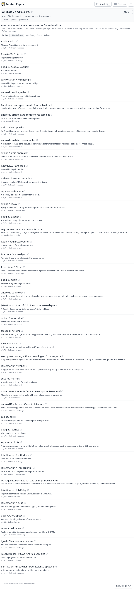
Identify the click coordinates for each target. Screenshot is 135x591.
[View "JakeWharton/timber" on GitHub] (26, 366)
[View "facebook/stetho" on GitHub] (22, 331)
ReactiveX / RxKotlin (12, 54)
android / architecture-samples (18, 140)
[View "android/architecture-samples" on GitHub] (37, 140)
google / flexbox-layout (14, 66)
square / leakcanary (12, 191)
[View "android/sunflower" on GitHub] (24, 292)
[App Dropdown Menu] (131, 4)
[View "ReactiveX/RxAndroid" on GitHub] (27, 166)
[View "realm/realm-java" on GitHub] (23, 528)
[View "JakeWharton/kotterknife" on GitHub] (31, 455)
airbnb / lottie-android (13, 152)
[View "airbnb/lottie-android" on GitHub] (27, 153)
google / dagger (10, 216)
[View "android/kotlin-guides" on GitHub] (28, 92)
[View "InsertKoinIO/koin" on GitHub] (24, 267)
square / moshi (9, 378)
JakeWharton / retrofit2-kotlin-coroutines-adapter (28, 305)
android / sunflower (12, 292)
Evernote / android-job (13, 254)
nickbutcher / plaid (11, 127)
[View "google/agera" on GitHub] (19, 280)
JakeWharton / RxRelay (13, 490)
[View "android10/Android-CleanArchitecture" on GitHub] (46, 404)
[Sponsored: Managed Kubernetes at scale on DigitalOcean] (67, 482)
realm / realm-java (11, 528)
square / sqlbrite (10, 442)
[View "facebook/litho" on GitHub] (20, 343)
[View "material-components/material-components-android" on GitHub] (62, 391)
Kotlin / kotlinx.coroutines (15, 241)
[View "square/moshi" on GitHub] (19, 379)
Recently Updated (43, 35)
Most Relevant (17, 35)
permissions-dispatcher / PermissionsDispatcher (28, 566)
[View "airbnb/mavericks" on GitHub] (23, 318)
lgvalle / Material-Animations (17, 541)
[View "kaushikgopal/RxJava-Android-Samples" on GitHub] (47, 554)
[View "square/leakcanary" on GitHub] (24, 191)
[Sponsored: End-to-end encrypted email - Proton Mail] (67, 106)
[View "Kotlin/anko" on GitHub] (17, 41)
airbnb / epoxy (9, 203)
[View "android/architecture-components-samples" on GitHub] (51, 115)
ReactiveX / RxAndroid (13, 165)
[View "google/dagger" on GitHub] (21, 217)
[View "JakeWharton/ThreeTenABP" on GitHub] (34, 468)
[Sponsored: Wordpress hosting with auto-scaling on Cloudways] (67, 357)
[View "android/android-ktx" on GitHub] (32, 12)
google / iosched (10, 429)
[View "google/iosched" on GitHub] (21, 430)
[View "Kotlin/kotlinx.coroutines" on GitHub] (31, 242)
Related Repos (15, 4)
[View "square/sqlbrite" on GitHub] (21, 442)
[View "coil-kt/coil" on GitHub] (15, 417)
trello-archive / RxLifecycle (15, 178)
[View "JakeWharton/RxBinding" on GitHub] (30, 80)
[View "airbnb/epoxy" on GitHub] (19, 204)
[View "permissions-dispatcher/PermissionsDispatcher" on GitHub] (56, 567)
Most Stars (30, 35)
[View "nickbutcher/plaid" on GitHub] (23, 127)
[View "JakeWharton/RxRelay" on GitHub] (28, 490)
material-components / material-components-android (31, 391)
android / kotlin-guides (13, 92)
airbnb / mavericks (11, 318)
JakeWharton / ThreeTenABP (16, 467)
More (128, 12)
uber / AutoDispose (12, 515)
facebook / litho (9, 343)
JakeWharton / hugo (12, 502)
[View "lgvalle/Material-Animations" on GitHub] (34, 541)
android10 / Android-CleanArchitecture (22, 404)
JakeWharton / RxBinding (15, 79)
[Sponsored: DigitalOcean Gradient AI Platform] (67, 232)
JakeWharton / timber (13, 365)
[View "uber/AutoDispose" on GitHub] (24, 516)
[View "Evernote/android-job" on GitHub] (28, 254)
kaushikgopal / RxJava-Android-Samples (23, 553)
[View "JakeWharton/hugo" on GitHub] (25, 503)
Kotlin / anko (8, 41)
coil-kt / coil (7, 416)
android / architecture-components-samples (25, 114)
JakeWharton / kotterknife (15, 455)
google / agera (9, 279)
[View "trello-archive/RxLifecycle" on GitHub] (31, 178)
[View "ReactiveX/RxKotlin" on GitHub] (25, 54)
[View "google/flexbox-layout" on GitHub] (28, 67)
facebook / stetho (10, 330)
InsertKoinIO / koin (11, 267)
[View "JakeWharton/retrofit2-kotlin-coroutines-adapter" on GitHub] (57, 305)
